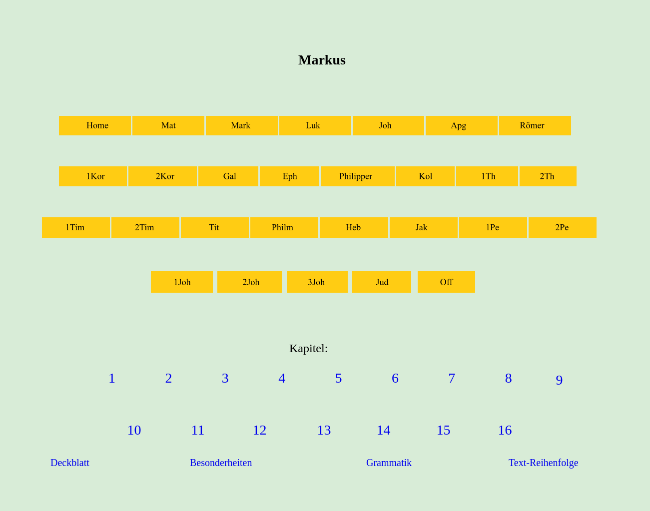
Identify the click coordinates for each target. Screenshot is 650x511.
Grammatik (389, 462)
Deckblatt (69, 462)
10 (134, 430)
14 (384, 430)
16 (505, 430)
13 (324, 430)
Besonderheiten (221, 462)
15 (444, 430)
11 (198, 430)
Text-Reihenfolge (544, 462)
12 (260, 430)
